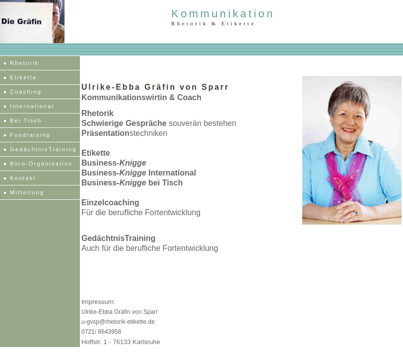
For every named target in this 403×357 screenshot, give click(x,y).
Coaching (26, 92)
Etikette (23, 77)
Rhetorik (24, 63)
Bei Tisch (26, 120)
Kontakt (23, 178)
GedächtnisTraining (43, 149)
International (32, 106)
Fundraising (30, 135)
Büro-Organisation (41, 164)
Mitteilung (27, 192)
